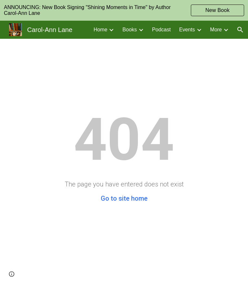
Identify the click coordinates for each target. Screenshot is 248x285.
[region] (124, 10)
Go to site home (124, 198)
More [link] (216, 29)
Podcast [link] (161, 29)
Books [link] (129, 29)
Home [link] (101, 29)
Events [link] (187, 29)
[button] (240, 29)
